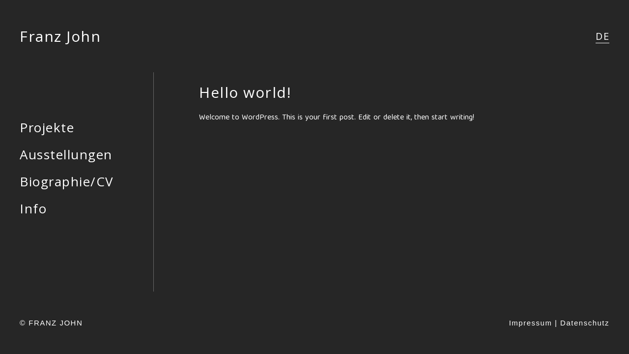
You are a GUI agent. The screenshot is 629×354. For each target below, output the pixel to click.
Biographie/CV (67, 181)
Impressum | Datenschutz (559, 323)
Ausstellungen (66, 154)
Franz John (60, 36)
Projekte (47, 127)
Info (33, 208)
